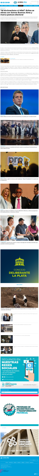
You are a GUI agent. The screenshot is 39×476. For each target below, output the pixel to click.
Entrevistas (36, 5)
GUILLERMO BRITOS (24, 44)
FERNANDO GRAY (9, 44)
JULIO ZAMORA (28, 44)
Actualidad (30, 5)
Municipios (20, 5)
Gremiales (25, 5)
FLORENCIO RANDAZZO (19, 44)
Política (6, 5)
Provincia (15, 5)
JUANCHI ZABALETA (36, 44)
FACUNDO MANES (32, 44)
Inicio (2, 5)
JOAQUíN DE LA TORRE (13, 44)
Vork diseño (4, 427)
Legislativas (11, 5)
